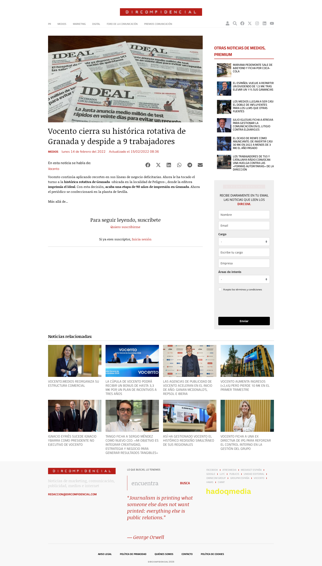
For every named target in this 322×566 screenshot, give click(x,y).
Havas (209, 482)
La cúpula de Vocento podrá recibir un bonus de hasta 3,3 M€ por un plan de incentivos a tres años (131, 387)
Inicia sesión (142, 239)
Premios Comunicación (158, 24)
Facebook (212, 470)
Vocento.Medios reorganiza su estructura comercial (73, 383)
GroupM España (239, 478)
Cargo (222, 234)
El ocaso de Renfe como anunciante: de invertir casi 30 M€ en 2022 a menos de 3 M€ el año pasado (253, 143)
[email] (244, 225)
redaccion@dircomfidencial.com (72, 494)
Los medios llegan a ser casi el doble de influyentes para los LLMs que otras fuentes (253, 106)
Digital (96, 24)
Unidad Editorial (254, 474)
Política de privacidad (133, 554)
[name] (244, 214)
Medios (62, 24)
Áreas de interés (229, 272)
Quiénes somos (164, 554)
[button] (147, 165)
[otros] (244, 252)
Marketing (79, 24)
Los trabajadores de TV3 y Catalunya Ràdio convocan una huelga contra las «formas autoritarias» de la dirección (253, 163)
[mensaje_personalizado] (244, 279)
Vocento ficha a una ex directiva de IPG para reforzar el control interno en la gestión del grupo (246, 442)
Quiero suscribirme (125, 226)
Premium (223, 54)
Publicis (234, 474)
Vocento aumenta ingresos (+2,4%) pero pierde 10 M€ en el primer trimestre (245, 385)
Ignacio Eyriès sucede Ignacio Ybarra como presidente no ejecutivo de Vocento (72, 440)
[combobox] (151, 483)
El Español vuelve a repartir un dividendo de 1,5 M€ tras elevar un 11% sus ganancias (253, 86)
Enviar (244, 321)
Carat (221, 482)
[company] (244, 263)
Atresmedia (229, 470)
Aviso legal (105, 554)
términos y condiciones (249, 289)
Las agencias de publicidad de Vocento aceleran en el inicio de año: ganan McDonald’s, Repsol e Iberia (187, 387)
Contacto (187, 554)
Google (210, 474)
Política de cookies (212, 554)
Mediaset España (251, 470)
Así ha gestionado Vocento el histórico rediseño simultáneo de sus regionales (188, 440)
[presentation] (244, 305)
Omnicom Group (216, 478)
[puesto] (244, 241)
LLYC (222, 474)
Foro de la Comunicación (122, 24)
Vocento (53, 169)
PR (49, 24)
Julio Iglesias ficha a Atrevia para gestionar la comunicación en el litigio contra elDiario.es (253, 124)
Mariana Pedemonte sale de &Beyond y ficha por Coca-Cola (253, 68)
